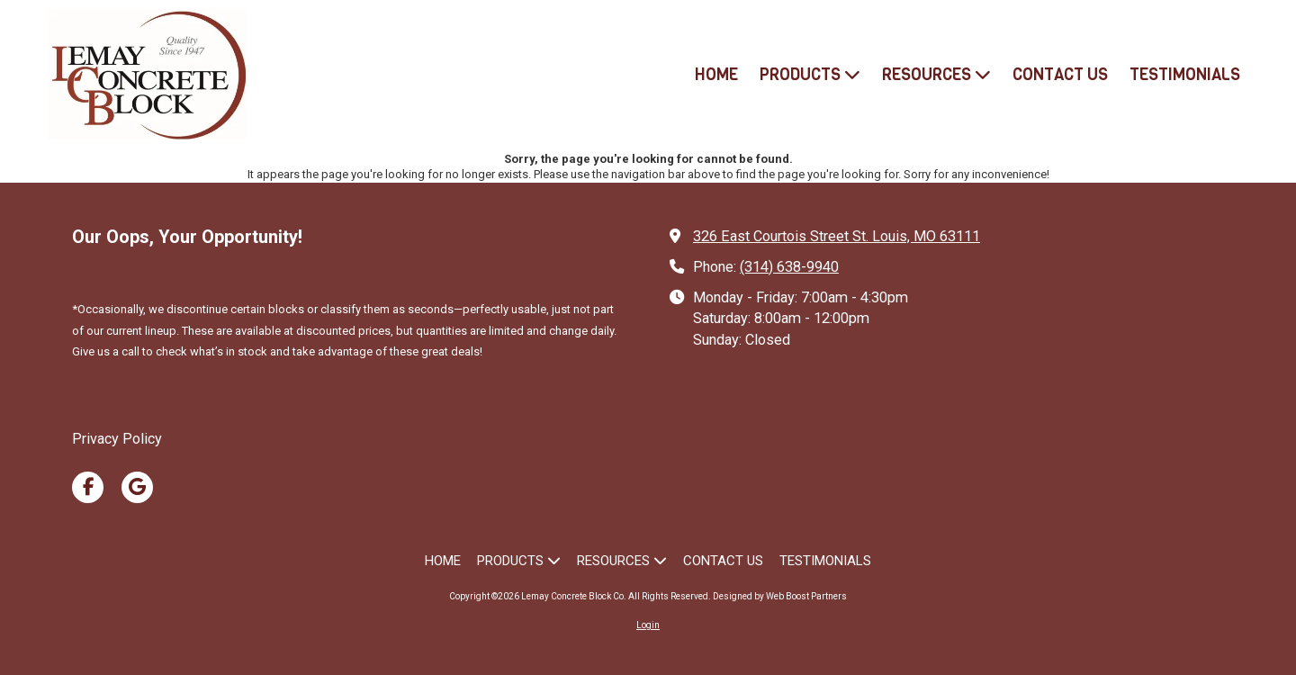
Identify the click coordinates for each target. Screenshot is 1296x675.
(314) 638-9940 (789, 266)
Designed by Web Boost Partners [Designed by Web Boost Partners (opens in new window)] (780, 596)
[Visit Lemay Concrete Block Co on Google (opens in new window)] (137, 487)
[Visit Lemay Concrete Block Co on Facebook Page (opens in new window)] (88, 487)
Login (648, 625)
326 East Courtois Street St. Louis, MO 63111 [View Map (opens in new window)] (836, 236)
